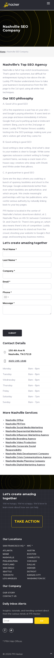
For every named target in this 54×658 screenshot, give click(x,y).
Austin (31, 550)
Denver (31, 568)
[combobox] (6, 297)
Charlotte (33, 557)
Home (2, 52)
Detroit (31, 571)
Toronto (8, 575)
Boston (31, 554)
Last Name (10, 260)
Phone (7, 292)
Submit (12, 333)
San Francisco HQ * (14, 545)
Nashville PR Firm (15, 423)
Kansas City (34, 575)
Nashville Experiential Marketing (24, 431)
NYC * (30, 545)
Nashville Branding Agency (21, 438)
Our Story (9, 592)
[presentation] (25, 322)
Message (9, 303)
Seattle (7, 571)
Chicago (32, 561)
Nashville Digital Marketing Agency (25, 464)
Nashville (8, 557)
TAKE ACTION (27, 521)
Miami (6, 554)
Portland (8, 564)
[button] (48, 5)
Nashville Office (14, 420)
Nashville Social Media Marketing (24, 427)
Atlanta (7, 550)
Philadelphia (10, 561)
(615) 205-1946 (17, 360)
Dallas (31, 564)
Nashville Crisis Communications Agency (28, 457)
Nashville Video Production (21, 442)
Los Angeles (10, 578)
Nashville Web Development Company (27, 453)
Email (6, 281)
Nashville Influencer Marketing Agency (27, 434)
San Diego (8, 568)
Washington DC (36, 578)
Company (9, 270)
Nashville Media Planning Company (25, 460)
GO (41, 621)
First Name (10, 249)
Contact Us (9, 596)
